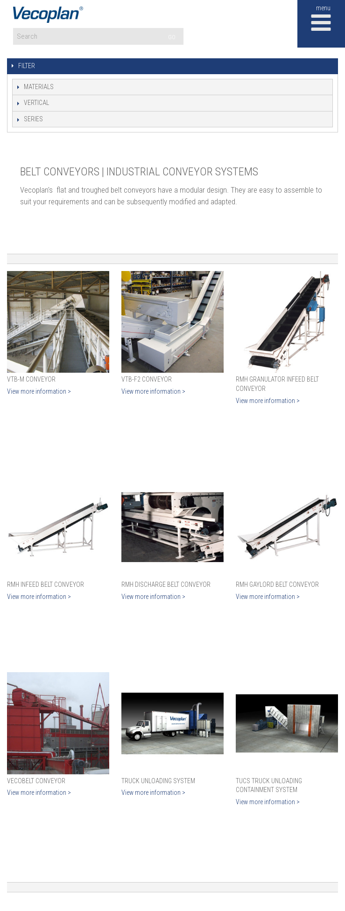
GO (172, 37)
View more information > (39, 391)
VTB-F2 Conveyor (146, 379)
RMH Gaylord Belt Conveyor (277, 584)
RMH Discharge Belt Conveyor (166, 584)
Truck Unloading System (158, 781)
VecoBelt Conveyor (36, 781)
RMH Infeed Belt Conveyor (45, 584)
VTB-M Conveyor (31, 379)
